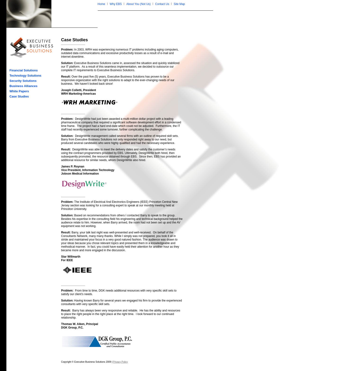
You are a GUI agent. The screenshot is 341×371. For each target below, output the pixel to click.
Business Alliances (23, 86)
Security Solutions (22, 81)
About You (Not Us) (138, 4)
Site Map (179, 4)
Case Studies (19, 96)
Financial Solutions (23, 70)
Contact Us (162, 4)
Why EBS (116, 4)
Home (101, 4)
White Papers (19, 91)
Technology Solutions (25, 75)
